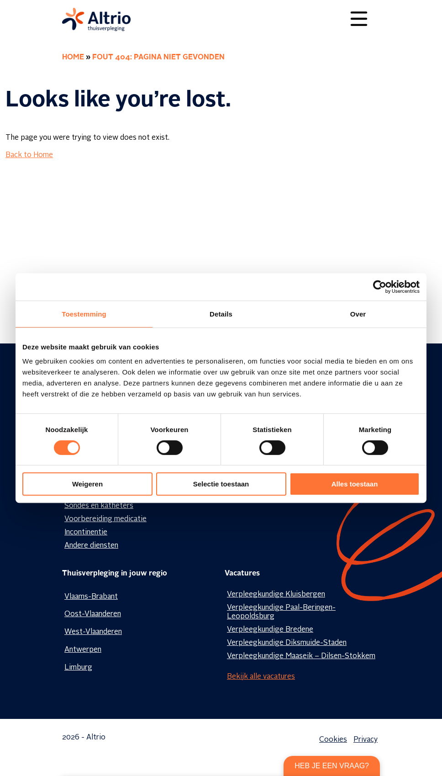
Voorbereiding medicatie (105, 519)
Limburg (78, 667)
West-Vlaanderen (93, 632)
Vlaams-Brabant (91, 597)
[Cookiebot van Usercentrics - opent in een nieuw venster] (380, 287)
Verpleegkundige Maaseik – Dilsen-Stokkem (301, 656)
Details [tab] (221, 314)
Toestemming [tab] (84, 314)
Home (73, 57)
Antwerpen (82, 650)
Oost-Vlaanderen (92, 614)
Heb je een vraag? (332, 766)
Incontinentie (85, 532)
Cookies (333, 740)
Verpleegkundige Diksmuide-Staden (287, 643)
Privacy (365, 740)
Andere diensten (91, 545)
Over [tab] (358, 314)
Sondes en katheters (98, 506)
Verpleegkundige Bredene (270, 629)
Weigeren (87, 484)
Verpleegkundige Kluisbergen (276, 594)
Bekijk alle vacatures (261, 677)
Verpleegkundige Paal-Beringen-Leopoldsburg (281, 612)
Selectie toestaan (221, 484)
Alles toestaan (355, 484)
